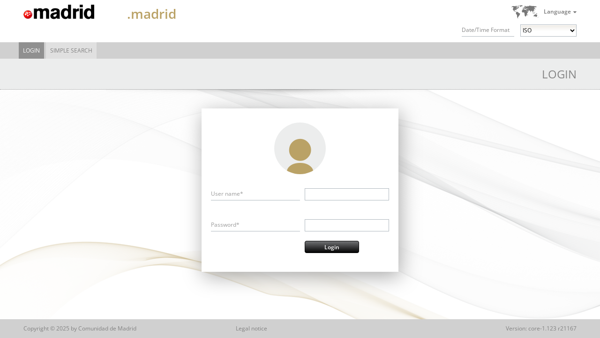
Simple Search (71, 50)
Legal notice (251, 328)
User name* (227, 194)
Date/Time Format (486, 30)
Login (31, 50)
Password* (225, 225)
